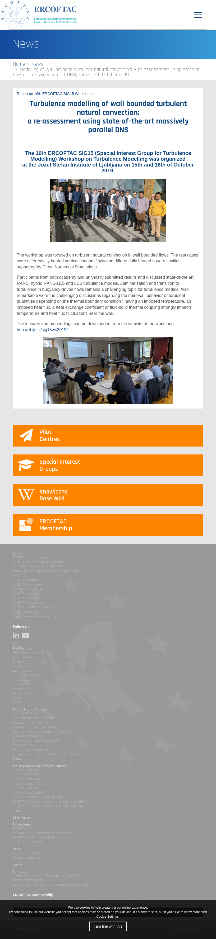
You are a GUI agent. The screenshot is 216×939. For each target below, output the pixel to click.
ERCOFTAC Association (27, 585)
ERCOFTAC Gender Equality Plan (34, 607)
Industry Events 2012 (26, 788)
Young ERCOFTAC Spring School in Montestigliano (47, 571)
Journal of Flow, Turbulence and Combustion (43, 833)
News (37, 64)
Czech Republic (23, 671)
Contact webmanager (27, 880)
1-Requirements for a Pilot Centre (35, 653)
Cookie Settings (107, 916)
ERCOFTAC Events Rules (28, 603)
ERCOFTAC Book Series (27, 842)
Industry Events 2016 (26, 774)
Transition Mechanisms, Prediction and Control (44, 754)
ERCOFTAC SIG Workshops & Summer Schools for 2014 (48, 806)
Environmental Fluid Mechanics (34, 718)
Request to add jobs (26, 858)
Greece (17, 698)
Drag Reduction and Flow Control (36, 741)
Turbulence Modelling (28, 736)
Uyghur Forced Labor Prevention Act (37, 616)
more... (17, 702)
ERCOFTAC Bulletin (25, 829)
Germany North (23, 689)
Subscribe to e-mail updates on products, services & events (52, 885)
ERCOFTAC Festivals (25, 598)
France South (22, 680)
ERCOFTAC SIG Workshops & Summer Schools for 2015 (48, 802)
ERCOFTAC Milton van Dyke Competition (39, 562)
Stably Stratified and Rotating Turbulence (41, 732)
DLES (16, 575)
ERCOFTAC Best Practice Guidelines (35, 838)
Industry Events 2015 (26, 779)
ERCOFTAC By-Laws (25, 594)
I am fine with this (108, 926)
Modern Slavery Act (26, 612)
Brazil (17, 666)
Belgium (18, 662)
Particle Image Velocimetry (30, 750)
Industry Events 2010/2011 (30, 793)
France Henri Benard (27, 675)
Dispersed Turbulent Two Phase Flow (37, 727)
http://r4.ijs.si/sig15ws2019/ (42, 330)
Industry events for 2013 (28, 784)
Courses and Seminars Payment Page (38, 797)
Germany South (23, 693)
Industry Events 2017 (26, 770)
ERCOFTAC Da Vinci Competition (34, 557)
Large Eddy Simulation (28, 713)
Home (19, 64)
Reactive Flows (23, 745)
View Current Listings (27, 853)
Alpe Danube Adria (25, 657)
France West (21, 684)
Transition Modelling (27, 723)
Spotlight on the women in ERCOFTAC (38, 566)
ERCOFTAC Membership (28, 580)
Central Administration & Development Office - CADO (47, 876)
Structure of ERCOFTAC (28, 589)
